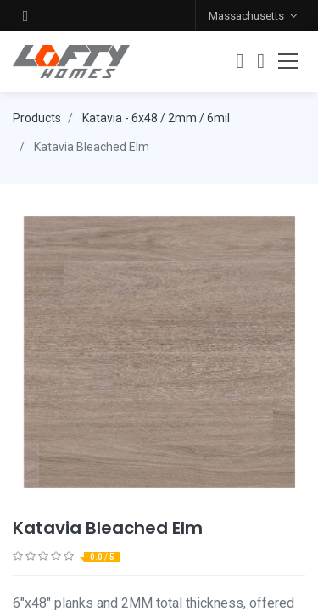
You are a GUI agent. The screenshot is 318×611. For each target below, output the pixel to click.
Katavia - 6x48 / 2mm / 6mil (156, 118)
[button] (25, 15)
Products (37, 118)
